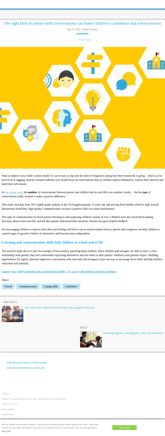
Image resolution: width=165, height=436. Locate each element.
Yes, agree (124, 427)
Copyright (8, 414)
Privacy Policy (10, 404)
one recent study (13, 192)
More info (6, 431)
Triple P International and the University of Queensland (34, 399)
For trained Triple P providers (24, 363)
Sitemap (6, 394)
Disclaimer (8, 409)
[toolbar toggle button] (8, 4)
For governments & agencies (23, 368)
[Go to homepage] (82, 9)
